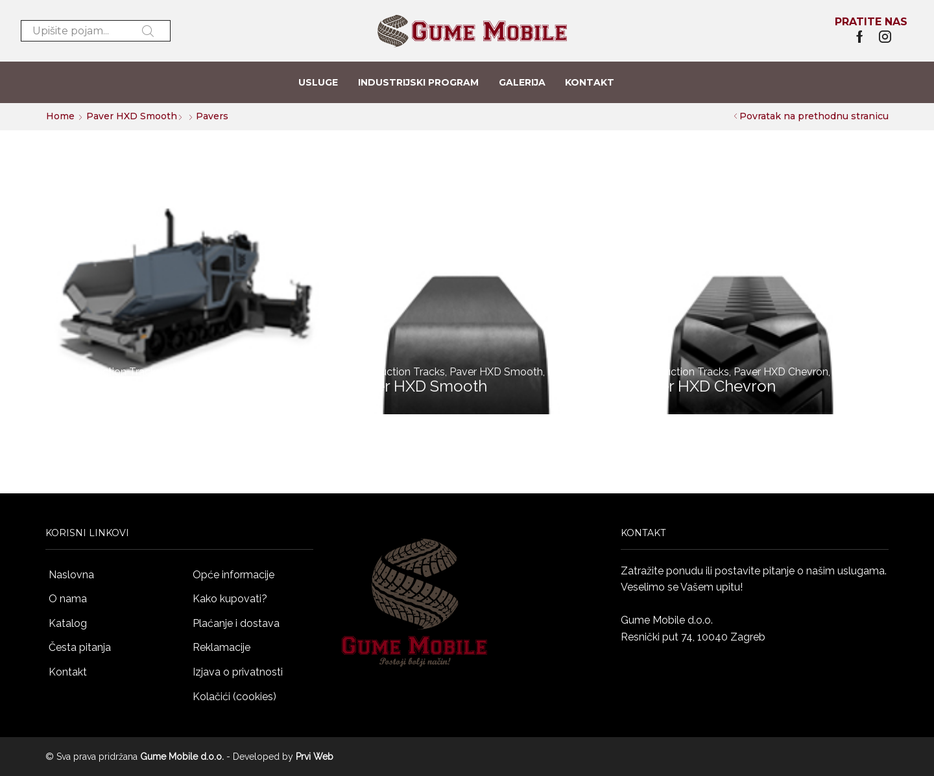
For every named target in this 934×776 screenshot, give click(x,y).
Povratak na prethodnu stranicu (814, 116)
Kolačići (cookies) (234, 696)
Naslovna (71, 575)
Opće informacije (233, 575)
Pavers (181, 372)
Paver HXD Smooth (131, 116)
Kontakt (589, 82)
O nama (68, 599)
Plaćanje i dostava (236, 623)
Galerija (522, 82)
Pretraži (148, 31)
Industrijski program (418, 82)
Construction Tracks (113, 372)
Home (60, 116)
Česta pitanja (80, 647)
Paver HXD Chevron (781, 372)
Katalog (68, 623)
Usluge (318, 82)
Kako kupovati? (230, 599)
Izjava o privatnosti (238, 672)
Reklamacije (221, 647)
